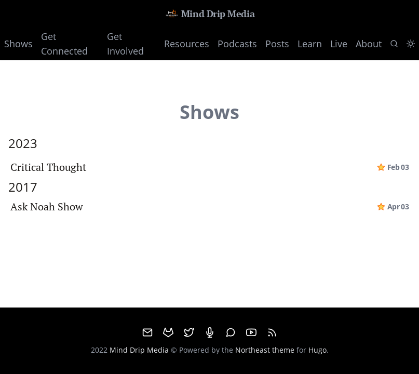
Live (338, 43)
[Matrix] (230, 332)
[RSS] (272, 332)
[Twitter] (189, 332)
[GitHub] (168, 332)
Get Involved (125, 43)
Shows (18, 43)
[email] (147, 332)
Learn (310, 43)
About (369, 43)
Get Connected (64, 43)
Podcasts (237, 43)
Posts (277, 43)
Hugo (317, 350)
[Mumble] (209, 332)
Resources (186, 43)
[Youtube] (251, 332)
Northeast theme (264, 350)
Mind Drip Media (209, 13)
